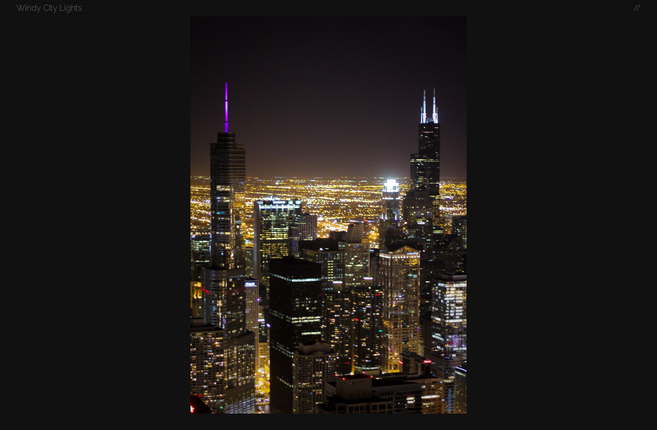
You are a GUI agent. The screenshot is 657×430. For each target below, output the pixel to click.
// (637, 8)
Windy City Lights (49, 8)
